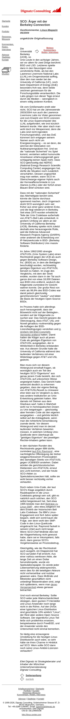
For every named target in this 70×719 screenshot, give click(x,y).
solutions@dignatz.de (45, 706)
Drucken (5, 74)
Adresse (5, 55)
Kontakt (5, 60)
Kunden (5, 26)
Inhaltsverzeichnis (26, 689)
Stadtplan (6, 57)
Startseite (6, 21)
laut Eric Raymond (42, 451)
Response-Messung (7, 38)
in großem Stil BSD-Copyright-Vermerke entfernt (40, 332)
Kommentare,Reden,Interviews (8, 47)
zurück (30, 679)
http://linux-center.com (31, 714)
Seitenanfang (33, 675)
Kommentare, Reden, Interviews (31, 695)
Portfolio (5, 31)
